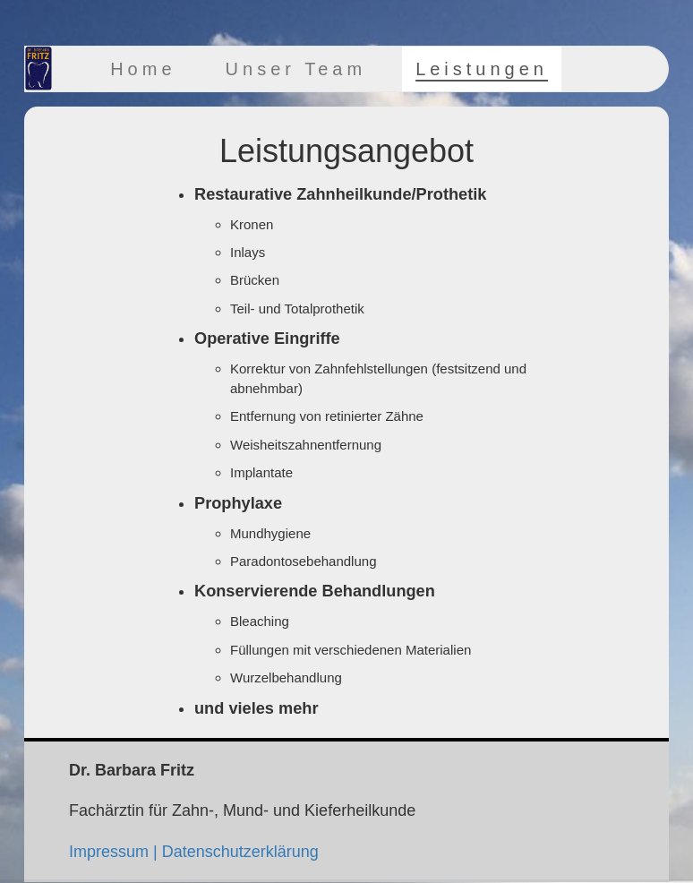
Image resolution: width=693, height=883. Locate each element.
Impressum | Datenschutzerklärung (194, 852)
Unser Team (296, 69)
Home (142, 69)
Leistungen (481, 69)
